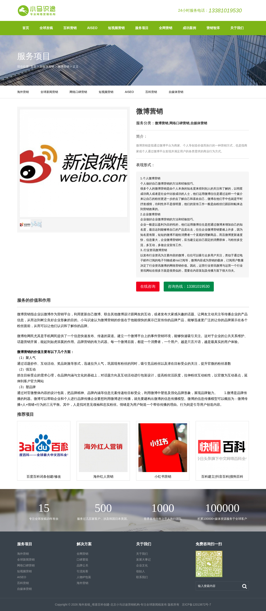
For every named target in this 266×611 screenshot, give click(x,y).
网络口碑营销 (78, 92)
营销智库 (213, 28)
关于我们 (237, 28)
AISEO (92, 28)
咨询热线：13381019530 (189, 286)
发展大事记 (143, 559)
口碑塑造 (82, 559)
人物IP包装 (84, 577)
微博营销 (63, 66)
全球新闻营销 (49, 92)
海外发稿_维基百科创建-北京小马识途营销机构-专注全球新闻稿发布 (123, 604)
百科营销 (70, 28)
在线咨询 (147, 286)
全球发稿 (46, 28)
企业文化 (142, 565)
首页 (25, 28)
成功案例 (189, 28)
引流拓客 (82, 571)
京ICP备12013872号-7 (196, 604)
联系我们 (142, 577)
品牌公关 (82, 565)
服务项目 (141, 28)
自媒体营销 (47, 66)
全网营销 (165, 28)
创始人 (140, 571)
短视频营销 (116, 28)
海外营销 (23, 92)
